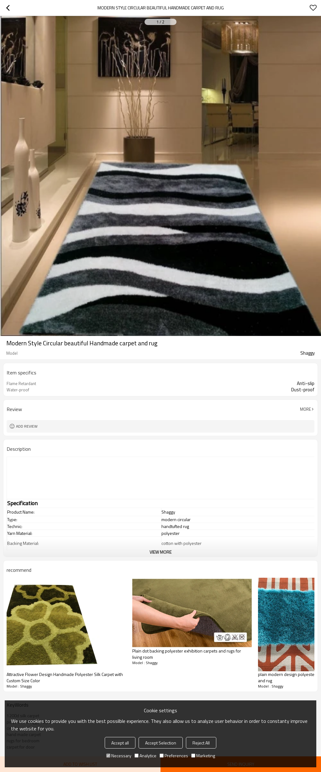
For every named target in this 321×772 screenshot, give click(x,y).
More (305, 409)
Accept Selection (160, 742)
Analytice (145, 755)
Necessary (118, 755)
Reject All (201, 742)
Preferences (174, 755)
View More (160, 552)
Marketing (203, 755)
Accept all (120, 742)
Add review (27, 426)
